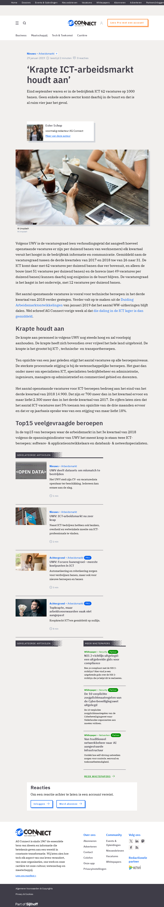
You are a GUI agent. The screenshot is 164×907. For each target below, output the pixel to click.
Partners (150, 2)
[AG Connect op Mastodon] (143, 841)
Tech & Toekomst (62, 35)
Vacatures (87, 2)
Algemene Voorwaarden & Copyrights (34, 888)
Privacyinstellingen (94, 869)
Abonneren (120, 2)
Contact (88, 852)
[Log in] (101, 23)
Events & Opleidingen (46, 2)
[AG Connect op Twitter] (131, 841)
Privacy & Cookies (24, 894)
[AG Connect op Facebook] (131, 847)
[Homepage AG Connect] (82, 23)
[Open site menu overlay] (17, 23)
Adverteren (136, 2)
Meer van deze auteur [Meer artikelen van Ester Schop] (57, 136)
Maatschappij (39, 35)
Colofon (88, 857)
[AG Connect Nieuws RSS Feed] (137, 847)
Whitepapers (103, 2)
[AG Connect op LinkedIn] (137, 841)
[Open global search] (24, 23)
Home (14, 2)
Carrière (82, 35)
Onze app (89, 863)
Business (21, 35)
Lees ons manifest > (26, 875)
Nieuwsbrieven (69, 2)
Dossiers (26, 2)
